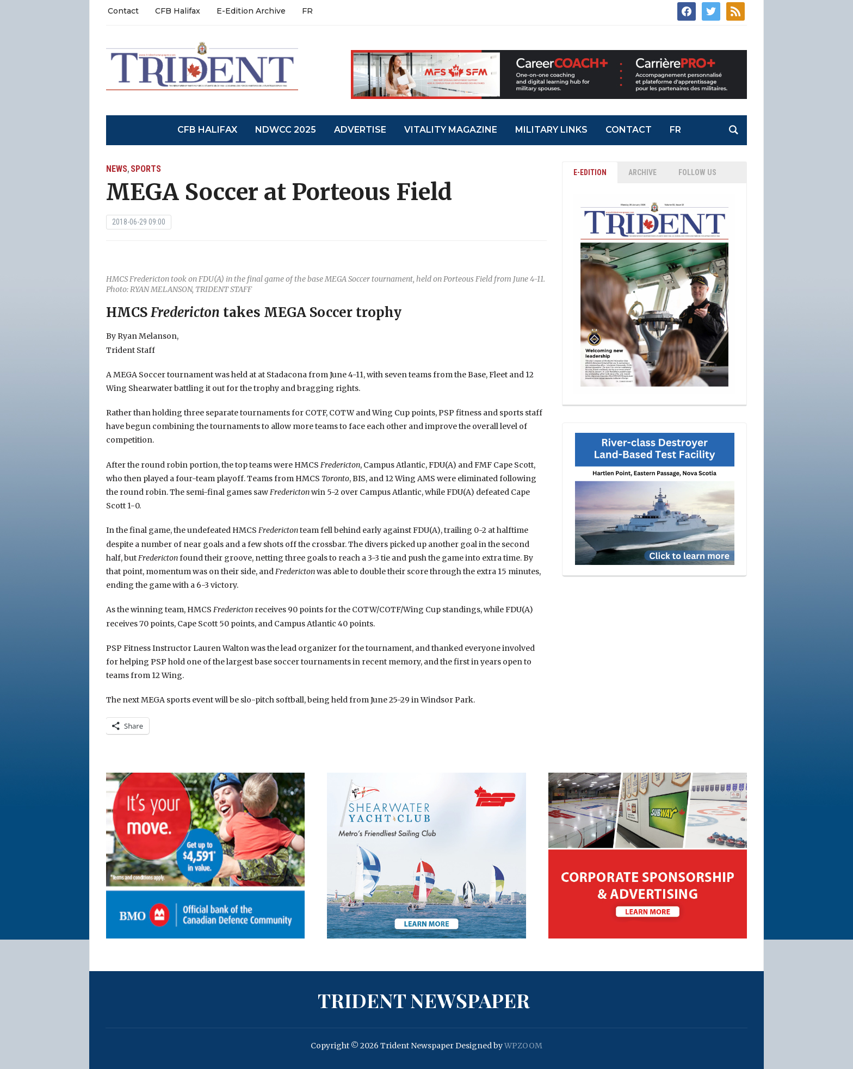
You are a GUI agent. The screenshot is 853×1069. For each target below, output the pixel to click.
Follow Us (697, 172)
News (116, 169)
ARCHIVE (642, 172)
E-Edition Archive (251, 11)
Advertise (360, 130)
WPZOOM (523, 1046)
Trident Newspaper (424, 1000)
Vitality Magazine (450, 130)
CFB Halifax (177, 11)
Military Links (551, 130)
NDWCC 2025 (285, 130)
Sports (146, 169)
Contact (123, 11)
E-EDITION (590, 172)
